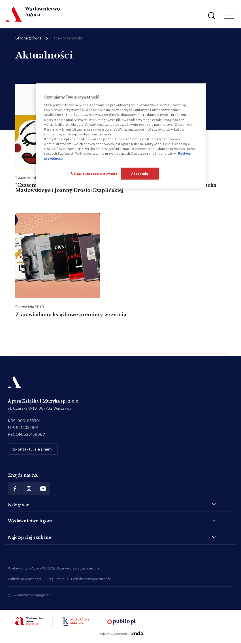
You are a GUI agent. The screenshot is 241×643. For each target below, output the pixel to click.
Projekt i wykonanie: (120, 633)
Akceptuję (139, 173)
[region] (121, 135)
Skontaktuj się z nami (33, 449)
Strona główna (28, 37)
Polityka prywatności (24, 579)
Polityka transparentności (91, 579)
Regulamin (56, 579)
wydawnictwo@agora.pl (33, 595)
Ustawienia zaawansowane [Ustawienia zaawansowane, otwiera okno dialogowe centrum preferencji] (94, 173)
